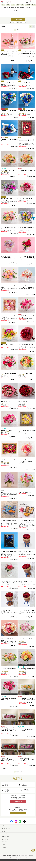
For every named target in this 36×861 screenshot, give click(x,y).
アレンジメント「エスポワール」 (8, 430)
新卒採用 (16, 857)
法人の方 (33, 4)
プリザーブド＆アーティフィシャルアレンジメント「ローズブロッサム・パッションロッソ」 (26, 729)
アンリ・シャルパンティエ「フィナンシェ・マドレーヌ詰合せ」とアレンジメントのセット (26, 522)
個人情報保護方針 (15, 855)
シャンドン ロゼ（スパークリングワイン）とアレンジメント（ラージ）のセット (26, 53)
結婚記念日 (28, 4)
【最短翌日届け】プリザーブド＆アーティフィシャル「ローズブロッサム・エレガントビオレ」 (26, 759)
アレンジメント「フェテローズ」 (25, 490)
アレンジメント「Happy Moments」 (9, 373)
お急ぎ (17, 4)
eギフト (8, 4)
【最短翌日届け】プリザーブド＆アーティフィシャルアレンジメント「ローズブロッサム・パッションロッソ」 (9, 759)
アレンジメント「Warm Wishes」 (25, 373)
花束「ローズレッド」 (23, 401)
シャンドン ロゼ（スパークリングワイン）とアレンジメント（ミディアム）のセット (9, 53)
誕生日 (3, 4)
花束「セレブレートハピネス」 (8, 344)
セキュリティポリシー (23, 855)
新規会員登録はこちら (18, 801)
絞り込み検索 (18, 19)
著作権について (30, 855)
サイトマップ (11, 857)
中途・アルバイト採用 (23, 857)
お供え (22, 4)
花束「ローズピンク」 (6, 401)
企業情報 (4, 855)
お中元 (13, 4)
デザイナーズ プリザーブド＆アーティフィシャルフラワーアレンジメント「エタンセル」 (26, 461)
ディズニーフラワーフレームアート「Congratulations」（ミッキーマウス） (26, 141)
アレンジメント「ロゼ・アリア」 (25, 198)
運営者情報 (9, 855)
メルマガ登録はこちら (18, 813)
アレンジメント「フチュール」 (8, 170)
